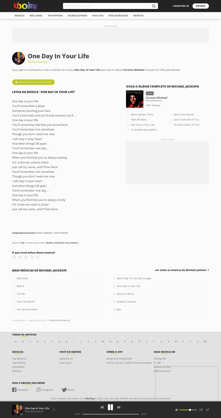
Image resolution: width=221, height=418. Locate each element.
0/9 (205, 341)
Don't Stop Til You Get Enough (134, 278)
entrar (200, 5)
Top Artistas (19, 362)
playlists (97, 15)
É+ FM (157, 362)
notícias (138, 15)
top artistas (55, 15)
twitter (71, 389)
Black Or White (125, 293)
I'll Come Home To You (186, 124)
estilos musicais (118, 15)
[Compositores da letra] (54, 409)
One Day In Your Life (142, 124)
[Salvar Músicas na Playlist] (207, 410)
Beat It (20, 286)
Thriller (21, 293)
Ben (119, 309)
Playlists (16, 371)
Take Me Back (138, 119)
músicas (20, 15)
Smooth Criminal (126, 301)
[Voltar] (102, 407)
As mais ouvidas (77, 15)
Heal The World (26, 301)
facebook (22, 389)
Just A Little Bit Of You (186, 119)
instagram (47, 389)
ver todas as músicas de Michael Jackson (180, 270)
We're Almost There (142, 114)
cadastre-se (181, 5)
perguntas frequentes (119, 358)
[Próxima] (118, 407)
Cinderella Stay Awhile (144, 129)
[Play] (110, 407)
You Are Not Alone (27, 309)
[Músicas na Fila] (201, 410)
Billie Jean (22, 278)
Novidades (18, 366)
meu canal (36, 15)
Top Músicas (19, 358)
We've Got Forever (184, 114)
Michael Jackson (34, 411)
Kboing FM (160, 358)
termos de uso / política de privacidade (129, 362)
